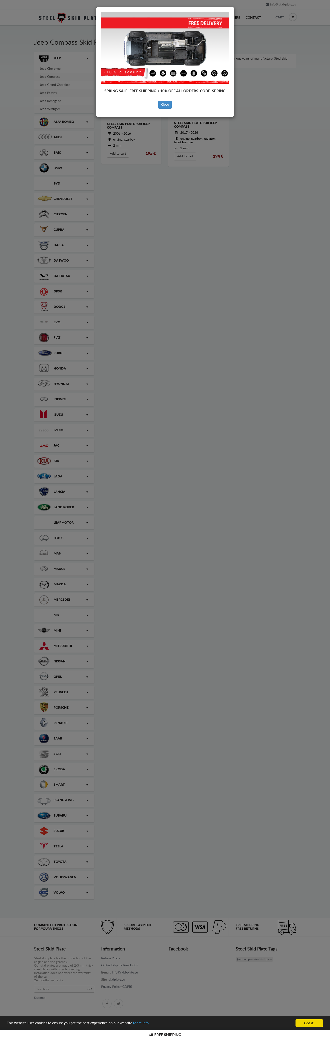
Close (165, 104)
